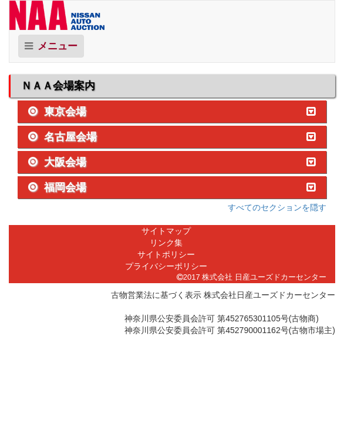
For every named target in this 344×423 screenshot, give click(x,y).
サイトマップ (166, 231)
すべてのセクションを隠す (277, 207)
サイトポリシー (166, 254)
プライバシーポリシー (166, 266)
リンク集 (166, 242)
